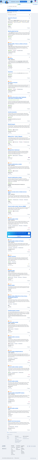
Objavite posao (18, 449)
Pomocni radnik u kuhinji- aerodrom (15, 366)
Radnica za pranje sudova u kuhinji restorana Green (17, 192)
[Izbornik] (1, 4)
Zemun (8, 438)
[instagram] (29, 446)
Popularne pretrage (10, 434)
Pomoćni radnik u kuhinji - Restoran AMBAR (17, 206)
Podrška (12, 453)
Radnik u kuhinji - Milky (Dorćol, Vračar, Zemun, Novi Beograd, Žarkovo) (17, 297)
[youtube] (35, 446)
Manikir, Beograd (11, 124)
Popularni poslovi (25, 437)
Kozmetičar (10, 58)
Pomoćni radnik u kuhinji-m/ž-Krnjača (16, 241)
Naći (19, 10)
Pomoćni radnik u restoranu (13, 336)
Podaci (12, 449)
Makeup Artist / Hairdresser (14, 149)
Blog (21, 450)
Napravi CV (19, 236)
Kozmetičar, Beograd (12, 17)
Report (28, 39)
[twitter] (31, 446)
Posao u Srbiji (13, 454)
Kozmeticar (10, 71)
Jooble (35, 458)
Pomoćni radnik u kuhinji (13, 219)
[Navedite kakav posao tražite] (19, 6)
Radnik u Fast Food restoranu (14, 421)
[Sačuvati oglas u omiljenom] (29, 18)
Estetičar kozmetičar (12, 112)
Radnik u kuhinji (11, 285)
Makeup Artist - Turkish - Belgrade (15, 136)
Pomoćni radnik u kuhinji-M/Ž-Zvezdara (16, 392)
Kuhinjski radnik (11, 270)
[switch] (29, 14)
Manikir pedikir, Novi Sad (13, 31)
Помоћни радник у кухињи (13, 310)
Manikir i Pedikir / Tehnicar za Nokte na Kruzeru (17, 43)
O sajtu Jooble (13, 447)
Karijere (12, 452)
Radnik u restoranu (12, 256)
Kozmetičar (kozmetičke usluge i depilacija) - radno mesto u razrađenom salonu (17, 98)
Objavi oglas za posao (23, 1)
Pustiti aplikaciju (35, 4)
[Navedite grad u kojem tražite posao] (19, 8)
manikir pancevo (17, 439)
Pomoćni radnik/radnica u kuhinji (15, 164)
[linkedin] (33, 446)
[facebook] (27, 446)
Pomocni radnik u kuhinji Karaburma (15, 351)
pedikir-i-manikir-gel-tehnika (18, 440)
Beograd (8, 437)
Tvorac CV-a (22, 453)
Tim (11, 448)
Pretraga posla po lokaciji (26, 438)
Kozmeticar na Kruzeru (12, 82)
